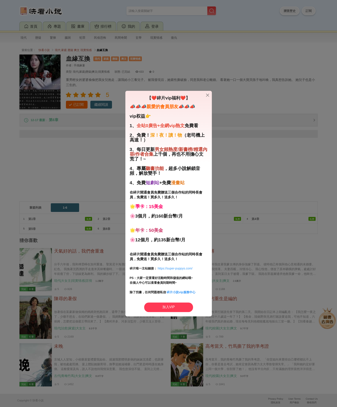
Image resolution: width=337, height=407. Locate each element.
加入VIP (168, 307)
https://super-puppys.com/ (175, 268)
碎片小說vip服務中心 (181, 292)
